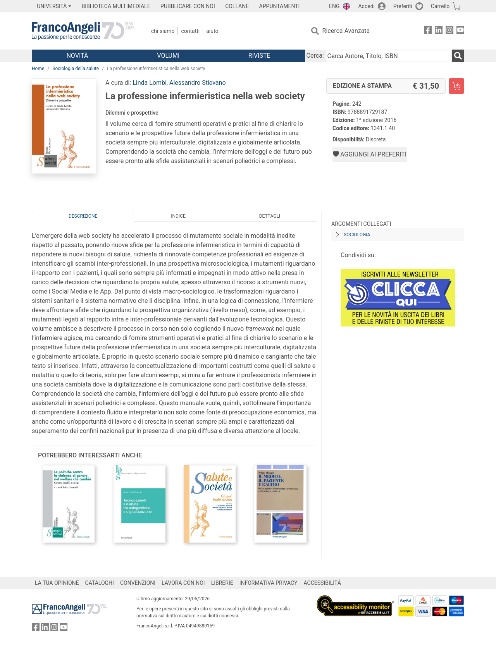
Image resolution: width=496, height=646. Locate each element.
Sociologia (357, 234)
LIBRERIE (222, 583)
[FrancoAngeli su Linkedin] (439, 31)
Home (38, 68)
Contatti (190, 31)
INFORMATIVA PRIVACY (268, 583)
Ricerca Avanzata (346, 30)
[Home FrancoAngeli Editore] (83, 31)
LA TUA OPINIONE (57, 583)
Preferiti (402, 6)
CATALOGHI (99, 583)
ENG (334, 6)
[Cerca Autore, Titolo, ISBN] (389, 56)
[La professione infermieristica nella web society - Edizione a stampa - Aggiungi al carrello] (456, 86)
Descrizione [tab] (83, 216)
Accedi (366, 6)
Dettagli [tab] (269, 216)
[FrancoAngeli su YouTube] (460, 31)
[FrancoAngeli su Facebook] (428, 31)
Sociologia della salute (75, 68)
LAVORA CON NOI (183, 583)
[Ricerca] (458, 56)
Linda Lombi (150, 82)
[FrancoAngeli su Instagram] (449, 31)
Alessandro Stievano (197, 82)
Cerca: (315, 55)
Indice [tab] (178, 216)
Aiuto (212, 31)
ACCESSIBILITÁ (322, 583)
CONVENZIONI (137, 583)
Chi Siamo (162, 31)
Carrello (440, 6)
